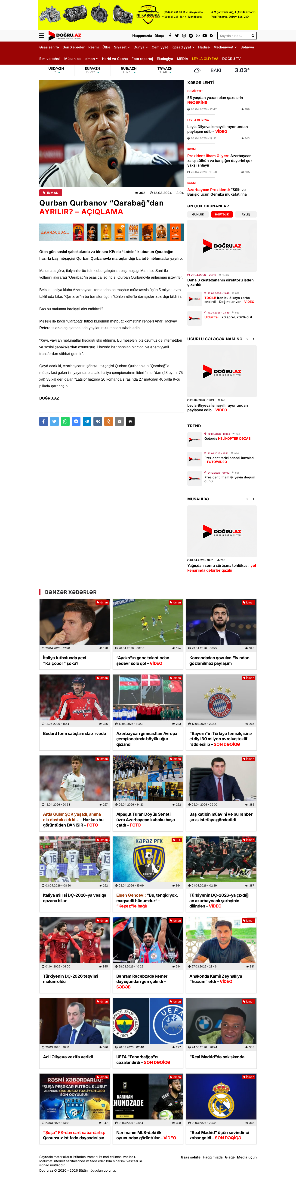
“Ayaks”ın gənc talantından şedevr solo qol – (142, 660)
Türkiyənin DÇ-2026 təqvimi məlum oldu (70, 979)
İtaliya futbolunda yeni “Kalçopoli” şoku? (64, 660)
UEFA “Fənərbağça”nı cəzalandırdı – (143, 1059)
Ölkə (106, 47)
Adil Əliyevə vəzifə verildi (68, 1056)
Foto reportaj (142, 59)
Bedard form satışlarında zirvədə (74, 733)
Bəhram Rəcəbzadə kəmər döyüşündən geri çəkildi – (141, 981)
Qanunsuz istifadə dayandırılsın (74, 1135)
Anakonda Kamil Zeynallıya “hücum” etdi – (215, 979)
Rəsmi (93, 47)
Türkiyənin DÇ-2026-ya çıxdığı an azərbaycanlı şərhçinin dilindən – (219, 900)
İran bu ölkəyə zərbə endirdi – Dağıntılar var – (229, 300)
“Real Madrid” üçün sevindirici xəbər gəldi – (219, 1135)
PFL (177, 840)
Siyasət (120, 47)
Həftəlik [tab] (222, 214)
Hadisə (204, 47)
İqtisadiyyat (181, 47)
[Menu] (44, 36)
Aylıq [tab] (246, 214)
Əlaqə (230, 1157)
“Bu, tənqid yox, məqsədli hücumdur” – (147, 900)
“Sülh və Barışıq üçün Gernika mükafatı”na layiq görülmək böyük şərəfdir (217, 194)
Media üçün (247, 1157)
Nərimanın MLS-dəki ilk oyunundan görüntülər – (146, 1135)
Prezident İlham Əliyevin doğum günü (229, 479)
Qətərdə (227, 438)
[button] (130, 421)
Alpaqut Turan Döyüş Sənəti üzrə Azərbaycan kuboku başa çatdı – (145, 819)
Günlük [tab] (198, 214)
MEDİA (182, 59)
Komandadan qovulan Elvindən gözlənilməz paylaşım (219, 660)
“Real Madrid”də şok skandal (217, 1056)
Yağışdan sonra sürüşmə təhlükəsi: (221, 568)
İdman (89, 59)
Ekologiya (165, 59)
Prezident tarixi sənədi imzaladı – (229, 460)
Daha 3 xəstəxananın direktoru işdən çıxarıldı (220, 282)
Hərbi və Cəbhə (115, 59)
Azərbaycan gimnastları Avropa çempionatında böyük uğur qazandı (146, 739)
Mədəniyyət (223, 47)
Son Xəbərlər (74, 47)
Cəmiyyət (160, 47)
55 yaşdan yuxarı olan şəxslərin (215, 100)
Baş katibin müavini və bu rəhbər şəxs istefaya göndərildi (220, 817)
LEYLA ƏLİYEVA (205, 59)
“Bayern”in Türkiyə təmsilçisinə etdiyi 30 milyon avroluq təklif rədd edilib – (220, 739)
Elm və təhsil (50, 59)
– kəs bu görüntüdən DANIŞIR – (73, 819)
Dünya (139, 47)
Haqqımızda (213, 1157)
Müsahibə (72, 59)
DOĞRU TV (231, 59)
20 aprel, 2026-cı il (228, 317)
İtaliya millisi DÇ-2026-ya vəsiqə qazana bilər (74, 898)
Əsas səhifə (49, 47)
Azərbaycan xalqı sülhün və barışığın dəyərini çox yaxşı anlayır (220, 160)
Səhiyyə (247, 47)
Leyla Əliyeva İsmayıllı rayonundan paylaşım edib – (217, 129)
